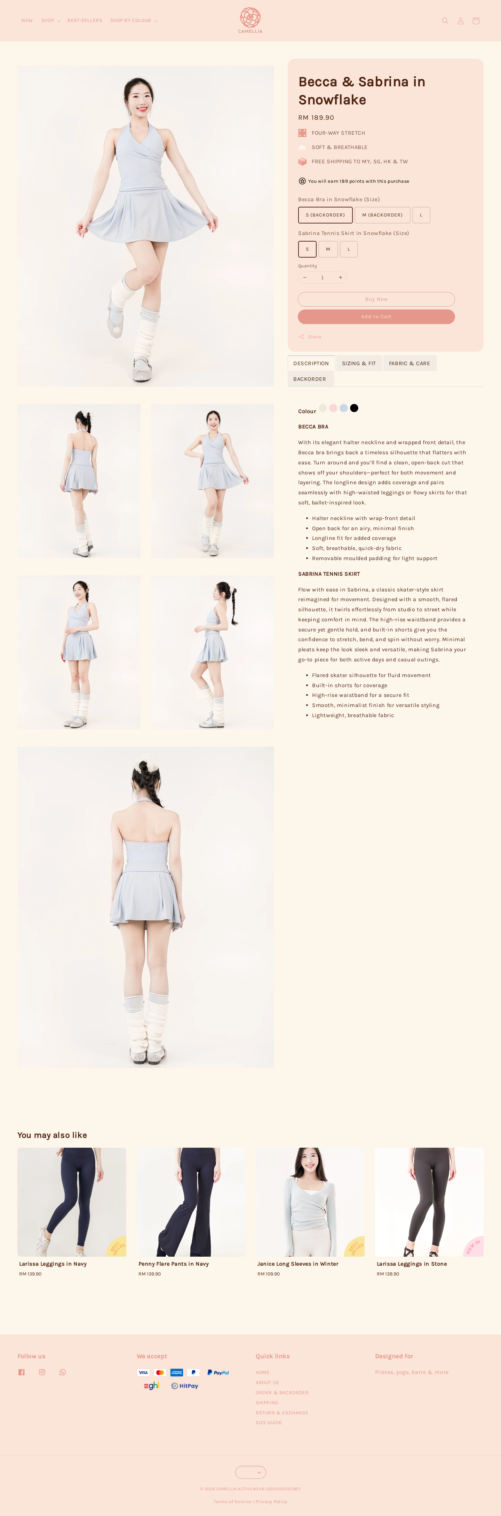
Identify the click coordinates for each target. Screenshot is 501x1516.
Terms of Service (233, 1501)
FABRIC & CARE (409, 363)
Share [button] (309, 336)
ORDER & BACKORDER (282, 1393)
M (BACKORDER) (382, 215)
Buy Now (376, 299)
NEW (27, 20)
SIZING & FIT (359, 363)
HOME (263, 1372)
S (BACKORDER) (325, 215)
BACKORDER (310, 379)
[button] (445, 21)
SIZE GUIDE (269, 1422)
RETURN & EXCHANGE (282, 1413)
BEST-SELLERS (84, 20)
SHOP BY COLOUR (130, 20)
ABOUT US (267, 1382)
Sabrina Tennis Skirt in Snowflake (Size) (353, 233)
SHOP (47, 20)
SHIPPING (267, 1403)
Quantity (307, 265)
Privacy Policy (271, 1501)
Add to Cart (376, 316)
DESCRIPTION (311, 363)
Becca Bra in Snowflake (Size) (339, 199)
